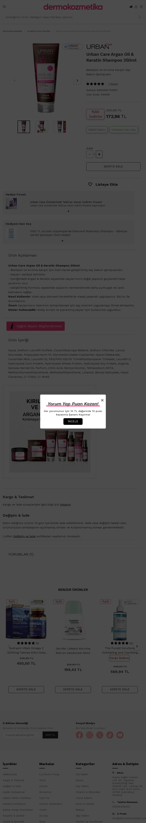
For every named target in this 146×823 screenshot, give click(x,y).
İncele (73, 421)
